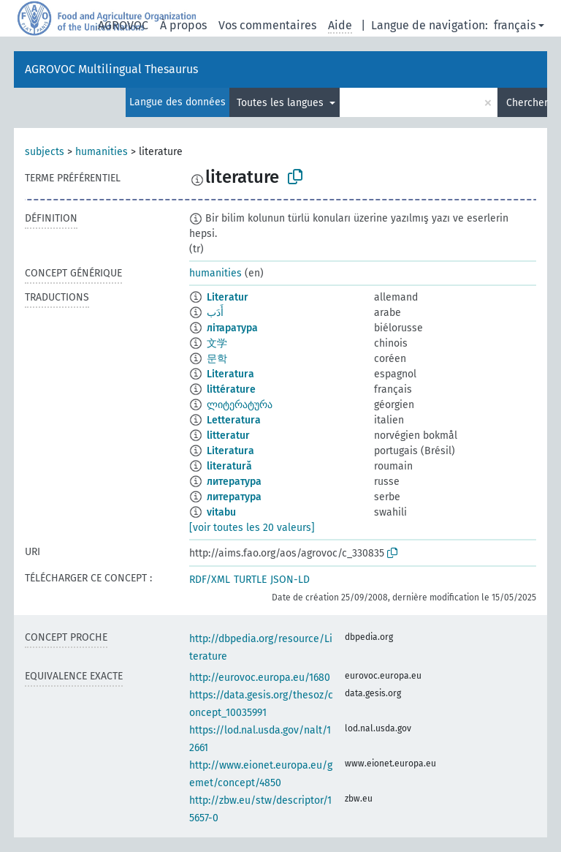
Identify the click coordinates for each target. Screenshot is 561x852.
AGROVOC (123, 25)
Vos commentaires (267, 25)
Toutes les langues (282, 103)
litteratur (228, 435)
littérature (231, 389)
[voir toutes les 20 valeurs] (252, 527)
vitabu (221, 512)
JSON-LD (290, 579)
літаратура (232, 328)
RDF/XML (209, 579)
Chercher (526, 103)
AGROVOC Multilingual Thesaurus (111, 69)
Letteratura (234, 420)
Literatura (230, 374)
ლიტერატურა (239, 405)
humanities (101, 152)
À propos (183, 25)
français (514, 25)
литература (234, 481)
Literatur (227, 297)
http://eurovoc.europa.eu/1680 (259, 677)
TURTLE (250, 579)
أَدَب (215, 312)
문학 (217, 359)
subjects (44, 152)
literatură (229, 466)
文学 (217, 343)
